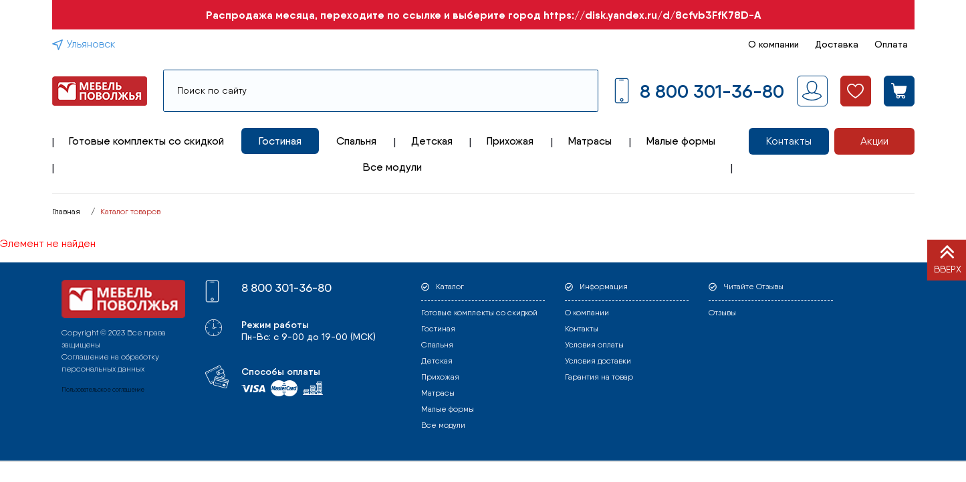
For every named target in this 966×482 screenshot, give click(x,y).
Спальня (356, 141)
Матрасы (590, 141)
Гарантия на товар (599, 377)
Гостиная (280, 141)
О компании (773, 44)
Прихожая (510, 141)
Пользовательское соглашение (103, 389)
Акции (874, 141)
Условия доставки (598, 361)
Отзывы (722, 312)
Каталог (450, 286)
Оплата (891, 44)
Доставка (836, 44)
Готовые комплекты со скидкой (146, 141)
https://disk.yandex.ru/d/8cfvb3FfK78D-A (652, 14)
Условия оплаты (594, 344)
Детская (432, 141)
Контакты (789, 141)
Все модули (392, 167)
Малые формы (680, 141)
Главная (66, 211)
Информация (604, 286)
